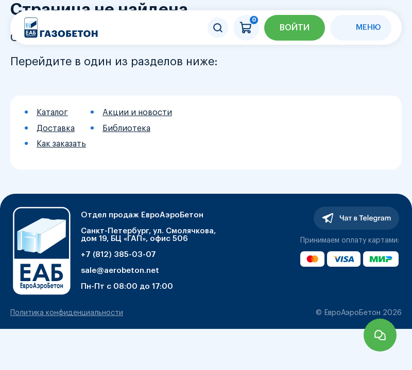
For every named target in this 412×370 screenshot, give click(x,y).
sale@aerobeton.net (120, 270)
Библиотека (126, 128)
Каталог (52, 112)
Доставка (56, 128)
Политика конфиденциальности (66, 313)
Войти (295, 28)
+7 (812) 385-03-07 (118, 254)
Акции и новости (137, 112)
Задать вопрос (380, 335)
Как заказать (61, 144)
